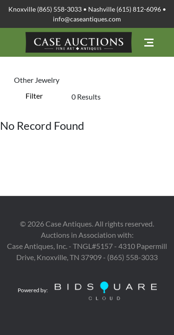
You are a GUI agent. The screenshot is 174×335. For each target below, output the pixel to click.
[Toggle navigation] (149, 43)
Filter (34, 95)
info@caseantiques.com (87, 19)
